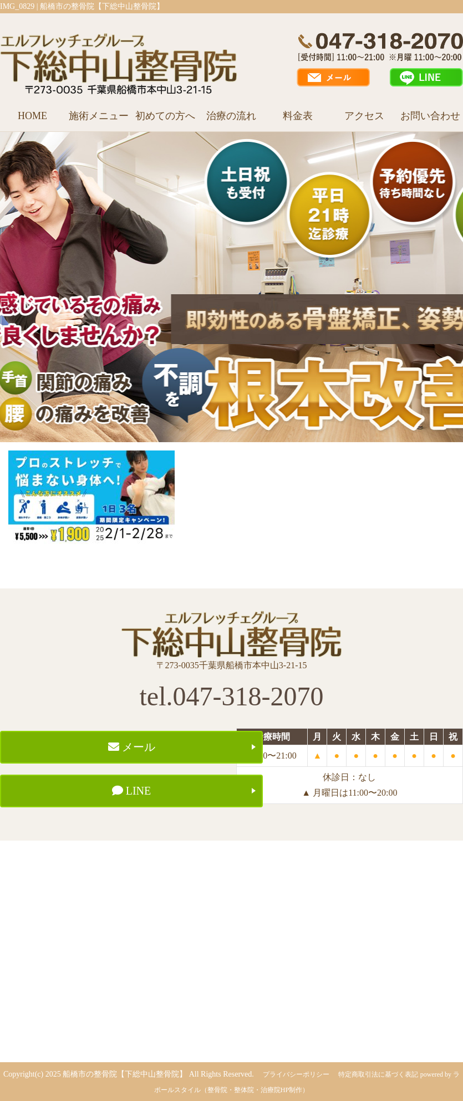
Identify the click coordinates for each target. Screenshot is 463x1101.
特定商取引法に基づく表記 (378, 1074)
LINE (131, 791)
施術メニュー (99, 115)
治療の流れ (231, 115)
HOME (32, 115)
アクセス (364, 115)
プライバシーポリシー (296, 1074)
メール (131, 747)
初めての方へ (165, 115)
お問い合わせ (430, 115)
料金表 (298, 115)
